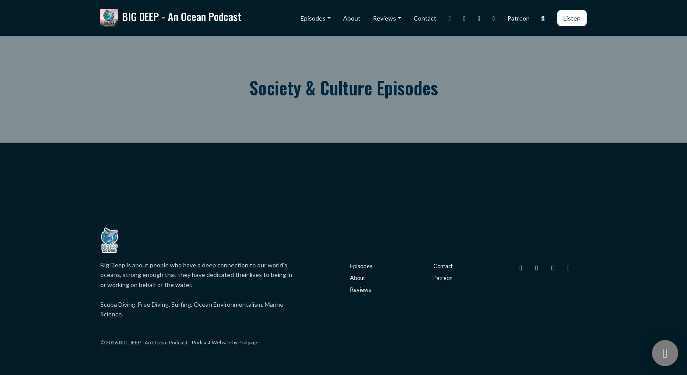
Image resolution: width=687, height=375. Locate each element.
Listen (572, 18)
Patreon (518, 18)
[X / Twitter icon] (536, 267)
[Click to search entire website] (543, 18)
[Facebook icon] (552, 267)
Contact (425, 18)
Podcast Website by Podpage (225, 342)
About (352, 18)
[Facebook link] (479, 18)
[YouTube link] (493, 18)
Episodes (313, 18)
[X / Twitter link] (464, 18)
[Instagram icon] (521, 267)
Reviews (384, 18)
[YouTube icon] (568, 267)
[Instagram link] (450, 18)
